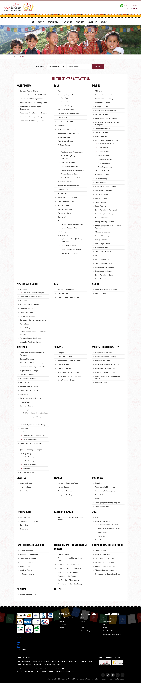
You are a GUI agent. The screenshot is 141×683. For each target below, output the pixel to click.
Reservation (107, 621)
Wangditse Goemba (103, 248)
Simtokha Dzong (101, 194)
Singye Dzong (25, 491)
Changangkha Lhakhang (104, 232)
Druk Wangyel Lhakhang (104, 267)
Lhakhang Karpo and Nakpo (68, 297)
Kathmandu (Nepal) (24, 664)
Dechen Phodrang (102, 236)
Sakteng (98, 499)
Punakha (23, 289)
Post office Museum (102, 103)
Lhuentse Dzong (26, 483)
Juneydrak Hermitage (66, 289)
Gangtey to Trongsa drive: (105, 368)
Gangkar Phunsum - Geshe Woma (70, 568)
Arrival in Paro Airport (66, 193)
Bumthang (22, 347)
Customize (80, 22)
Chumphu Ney (63, 217)
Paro (56, 85)
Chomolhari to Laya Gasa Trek (70, 178)
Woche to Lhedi (26, 566)
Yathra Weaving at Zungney (32, 461)
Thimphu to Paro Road (103, 171)
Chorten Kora (25, 517)
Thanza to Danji (101, 550)
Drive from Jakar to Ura (29, 390)
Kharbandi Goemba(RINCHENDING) (33, 95)
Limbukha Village (26, 308)
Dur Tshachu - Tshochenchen (68, 580)
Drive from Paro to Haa (66, 182)
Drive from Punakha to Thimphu (33, 293)
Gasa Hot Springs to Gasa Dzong (109, 528)
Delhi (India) (38, 664)
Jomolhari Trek (63, 149)
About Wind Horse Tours (67, 618)
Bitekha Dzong (63, 205)
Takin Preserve (100, 183)
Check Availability (109, 631)
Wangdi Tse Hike (101, 107)
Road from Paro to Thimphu (68, 133)
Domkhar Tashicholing (30, 465)
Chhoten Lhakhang (65, 209)
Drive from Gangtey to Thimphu (107, 364)
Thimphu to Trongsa (103, 251)
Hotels (105, 628)
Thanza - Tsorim (64, 554)
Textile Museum (101, 202)
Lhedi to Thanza (26, 570)
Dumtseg (61, 125)
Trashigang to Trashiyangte (105, 491)
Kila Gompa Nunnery (65, 121)
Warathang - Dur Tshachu (67, 576)
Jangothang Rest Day (68, 162)
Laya (97, 517)
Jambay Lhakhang (27, 359)
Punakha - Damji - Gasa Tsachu (108, 524)
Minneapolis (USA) (24, 661)
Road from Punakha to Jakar (31, 296)
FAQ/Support (92, 22)
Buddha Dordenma (102, 259)
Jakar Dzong (24, 382)
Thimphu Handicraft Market (105, 263)
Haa (56, 284)
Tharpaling (26, 468)
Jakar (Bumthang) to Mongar (31, 450)
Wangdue (96, 284)
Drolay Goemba (101, 240)
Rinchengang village (27, 316)
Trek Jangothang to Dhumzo (70, 166)
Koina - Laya (102, 536)
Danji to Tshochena (102, 554)
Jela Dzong (62, 232)
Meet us (61, 621)
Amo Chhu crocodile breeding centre (33, 103)
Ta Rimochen (27, 432)
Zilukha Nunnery (101, 179)
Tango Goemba (103, 147)
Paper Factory (100, 206)
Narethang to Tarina (28, 558)
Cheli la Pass (62, 117)
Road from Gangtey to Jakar (106, 289)
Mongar (58, 478)
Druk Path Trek (63, 236)
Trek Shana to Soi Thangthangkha (72, 152)
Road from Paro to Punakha (68, 186)
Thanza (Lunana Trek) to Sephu (107, 545)
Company (41, 22)
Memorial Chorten (102, 175)
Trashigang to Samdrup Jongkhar (107, 503)
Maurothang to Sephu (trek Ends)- (108, 574)
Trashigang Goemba (104, 163)
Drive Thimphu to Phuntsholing (107, 210)
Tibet (82, 628)
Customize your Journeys (111, 618)
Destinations (53, 22)
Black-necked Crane (102, 360)
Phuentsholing (24, 85)
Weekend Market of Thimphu (106, 186)
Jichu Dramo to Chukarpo (104, 562)
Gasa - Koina (102, 532)
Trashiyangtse (24, 512)
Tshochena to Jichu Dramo (105, 558)
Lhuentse (21, 478)
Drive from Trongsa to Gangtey (69, 376)
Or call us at (129, 8)
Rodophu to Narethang (29, 554)
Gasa (94, 512)
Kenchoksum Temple (27, 378)
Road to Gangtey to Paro (105, 95)
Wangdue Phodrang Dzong (30, 342)
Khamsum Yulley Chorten (29, 304)
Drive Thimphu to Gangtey (105, 214)
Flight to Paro (63, 190)
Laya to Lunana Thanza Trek (30, 545)
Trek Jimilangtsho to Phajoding (71, 249)
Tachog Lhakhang (64, 213)
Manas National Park (28, 594)
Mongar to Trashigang (66, 495)
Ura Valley (24, 394)
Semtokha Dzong (101, 114)
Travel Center (67, 22)
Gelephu (58, 589)
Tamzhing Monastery (28, 375)
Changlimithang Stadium (104, 222)
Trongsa (58, 347)
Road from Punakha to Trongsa (69, 360)
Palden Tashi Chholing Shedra (31, 99)
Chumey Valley (25, 454)
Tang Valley (24, 429)
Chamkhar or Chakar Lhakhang (31, 363)
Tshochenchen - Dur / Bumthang (70, 584)
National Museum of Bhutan (68, 114)
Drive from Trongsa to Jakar (68, 372)
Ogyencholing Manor (29, 439)
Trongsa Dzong (63, 364)
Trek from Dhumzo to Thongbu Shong (73, 170)
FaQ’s (104, 624)
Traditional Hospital (103, 129)
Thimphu (96, 85)
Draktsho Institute (102, 279)
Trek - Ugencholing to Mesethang (34, 425)
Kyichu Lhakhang (64, 137)
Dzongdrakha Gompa (66, 110)
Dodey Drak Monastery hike (105, 110)
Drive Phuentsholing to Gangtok (32, 117)
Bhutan (83, 618)
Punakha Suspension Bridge (30, 338)
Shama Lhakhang (66, 106)
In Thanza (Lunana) (27, 574)
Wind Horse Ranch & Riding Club (20, 642)
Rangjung (98, 483)
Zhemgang (21, 589)
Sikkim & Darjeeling (87, 631)
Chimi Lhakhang (101, 293)
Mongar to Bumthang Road (68, 483)
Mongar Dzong (63, 487)
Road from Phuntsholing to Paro (32, 121)
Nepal (83, 621)
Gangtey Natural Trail (103, 353)
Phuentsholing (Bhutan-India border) (64, 661)
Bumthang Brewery (27, 406)
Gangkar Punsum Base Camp (68, 564)
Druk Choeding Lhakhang (67, 129)
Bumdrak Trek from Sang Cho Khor (72, 224)
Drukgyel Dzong (64, 145)
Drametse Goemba (65, 491)
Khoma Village (25, 487)
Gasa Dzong (100, 540)
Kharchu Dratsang (27, 472)
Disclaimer (62, 631)
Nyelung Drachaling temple (105, 372)
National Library (101, 218)
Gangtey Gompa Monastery (105, 356)
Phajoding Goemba (102, 244)
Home (15, 57)
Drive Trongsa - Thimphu (67, 380)
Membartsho (25, 402)
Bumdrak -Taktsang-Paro (69, 228)
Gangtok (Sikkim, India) (53, 664)
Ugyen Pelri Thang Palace (67, 197)
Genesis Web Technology (117, 679)
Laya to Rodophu (26, 550)
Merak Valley (100, 495)
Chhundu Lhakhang (65, 293)
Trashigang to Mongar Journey (106, 487)
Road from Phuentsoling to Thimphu (33, 113)
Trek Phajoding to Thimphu (69, 253)
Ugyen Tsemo (65, 98)
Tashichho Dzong (101, 132)
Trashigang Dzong (102, 507)
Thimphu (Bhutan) (86, 661)
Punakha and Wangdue (28, 284)
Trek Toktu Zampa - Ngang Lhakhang (35, 413)
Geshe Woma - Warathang (68, 572)
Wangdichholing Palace (29, 386)
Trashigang (97, 478)
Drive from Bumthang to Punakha (32, 367)
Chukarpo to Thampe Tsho (105, 566)
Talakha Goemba (103, 151)
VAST (97, 255)
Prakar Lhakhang (28, 457)
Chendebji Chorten (65, 356)
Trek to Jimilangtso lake (68, 245)
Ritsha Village (25, 328)
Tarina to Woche (26, 562)
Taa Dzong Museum (65, 368)
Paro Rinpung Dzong (65, 141)
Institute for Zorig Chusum (30, 521)
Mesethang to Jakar (29, 421)
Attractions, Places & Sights (112, 634)
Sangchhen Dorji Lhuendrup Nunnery (33, 320)
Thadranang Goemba (105, 159)
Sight (22, 57)
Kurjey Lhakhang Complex (29, 371)
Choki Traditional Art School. (106, 118)
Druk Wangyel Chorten (103, 271)
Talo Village (24, 324)
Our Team (62, 624)
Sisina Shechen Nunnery (104, 99)
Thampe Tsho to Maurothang (106, 570)
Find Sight (98, 67)
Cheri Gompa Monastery (106, 143)
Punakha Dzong (26, 300)
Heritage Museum (102, 136)
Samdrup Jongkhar (63, 512)
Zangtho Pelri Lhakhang (29, 91)
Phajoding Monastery (105, 167)
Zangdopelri (64, 102)
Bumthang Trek (26, 410)
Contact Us (105, 22)
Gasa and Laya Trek (102, 521)
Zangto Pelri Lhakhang (103, 190)
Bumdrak (61, 221)
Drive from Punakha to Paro (30, 312)
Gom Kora (24, 529)
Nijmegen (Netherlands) (41, 661)
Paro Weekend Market (66, 201)
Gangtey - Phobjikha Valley (105, 347)
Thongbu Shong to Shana (69, 174)
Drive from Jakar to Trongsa (30, 398)
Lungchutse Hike (103, 155)
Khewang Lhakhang (102, 382)
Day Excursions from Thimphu (106, 140)
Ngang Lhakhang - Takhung (32, 417)
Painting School (101, 198)
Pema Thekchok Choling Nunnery (33, 436)
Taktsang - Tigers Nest (66, 95)
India (82, 624)
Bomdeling (24, 525)
